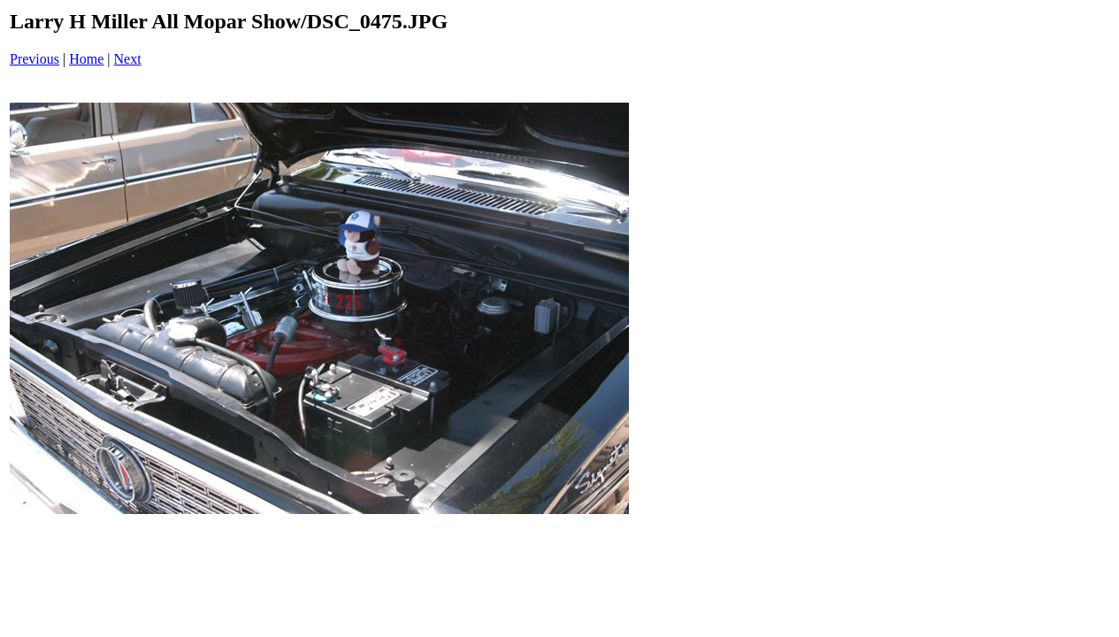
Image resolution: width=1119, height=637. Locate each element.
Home (86, 58)
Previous (34, 58)
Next (128, 58)
